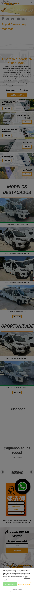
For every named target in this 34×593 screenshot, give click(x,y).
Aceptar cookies (10, 584)
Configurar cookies (24, 584)
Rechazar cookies (17, 589)
